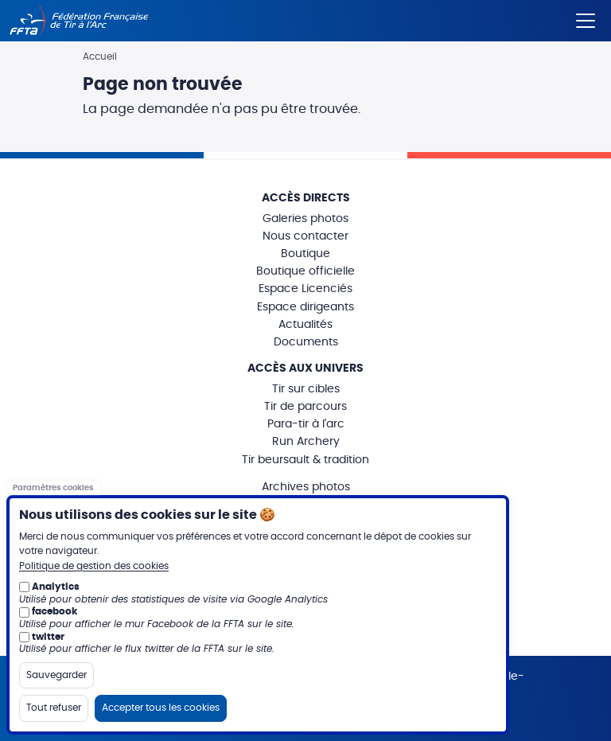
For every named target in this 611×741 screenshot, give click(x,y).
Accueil (100, 56)
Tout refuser (53, 707)
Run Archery (306, 441)
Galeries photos (305, 218)
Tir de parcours (305, 406)
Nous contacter (305, 236)
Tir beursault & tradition (305, 460)
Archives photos (306, 487)
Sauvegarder (56, 675)
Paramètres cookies (53, 488)
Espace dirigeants (305, 307)
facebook (54, 611)
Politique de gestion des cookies (94, 566)
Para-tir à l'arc (305, 424)
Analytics (56, 586)
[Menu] (585, 17)
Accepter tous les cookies (161, 707)
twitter (48, 637)
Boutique (305, 253)
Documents (306, 342)
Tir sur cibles (306, 389)
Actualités (305, 324)
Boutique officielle (305, 271)
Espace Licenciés (305, 288)
